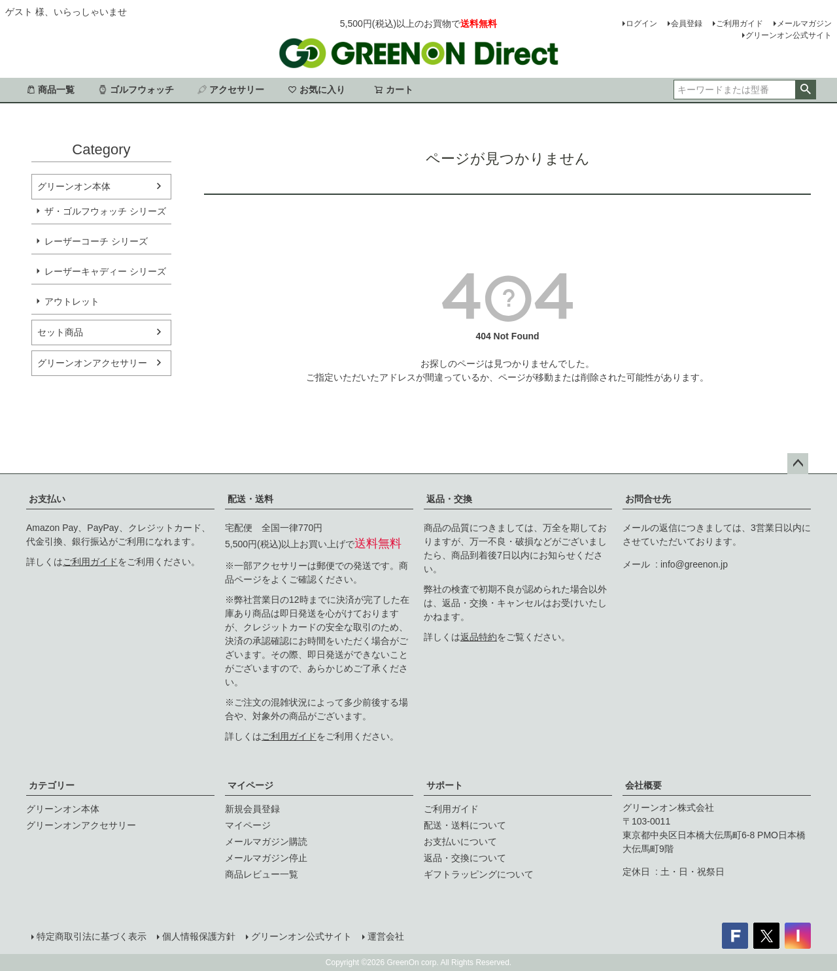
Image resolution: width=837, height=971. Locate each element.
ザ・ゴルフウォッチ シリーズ (105, 211)
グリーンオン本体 (74, 186)
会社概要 (643, 785)
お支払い (47, 499)
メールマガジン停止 (266, 858)
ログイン (641, 23)
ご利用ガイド (739, 23)
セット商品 (60, 332)
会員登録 (686, 23)
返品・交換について (465, 858)
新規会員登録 (252, 809)
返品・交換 (449, 499)
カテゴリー (52, 785)
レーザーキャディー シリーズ (105, 271)
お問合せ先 (648, 499)
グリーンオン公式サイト (788, 35)
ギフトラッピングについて (479, 874)
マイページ (250, 785)
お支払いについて (460, 841)
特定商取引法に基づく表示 (91, 936)
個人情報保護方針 (198, 936)
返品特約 (478, 637)
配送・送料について (465, 825)
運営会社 (385, 936)
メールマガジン (804, 23)
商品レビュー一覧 (261, 874)
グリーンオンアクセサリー (92, 363)
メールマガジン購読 (266, 841)
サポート (444, 785)
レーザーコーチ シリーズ (96, 241)
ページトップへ (797, 463)
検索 (805, 89)
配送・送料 (250, 499)
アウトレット (71, 301)
